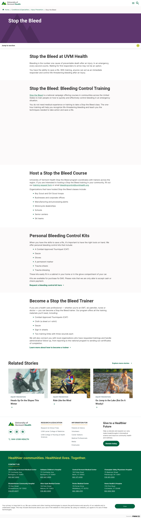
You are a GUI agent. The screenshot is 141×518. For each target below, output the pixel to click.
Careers (106, 2)
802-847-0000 (13, 490)
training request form (42, 198)
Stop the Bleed (36, 108)
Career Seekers (77, 447)
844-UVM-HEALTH (20, 452)
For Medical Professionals (82, 2)
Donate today (111, 456)
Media (74, 454)
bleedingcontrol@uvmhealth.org (74, 198)
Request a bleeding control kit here (46, 298)
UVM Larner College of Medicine (52, 444)
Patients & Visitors (105, 11)
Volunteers (75, 444)
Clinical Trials (65, 2)
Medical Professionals (79, 451)
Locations (90, 11)
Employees (76, 458)
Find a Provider (52, 11)
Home (7, 21)
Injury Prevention (37, 21)
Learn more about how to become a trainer (49, 360)
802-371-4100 (77, 490)
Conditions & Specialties (72, 11)
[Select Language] (118, 2)
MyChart (134, 2)
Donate (97, 2)
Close (125, 506)
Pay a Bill (53, 2)
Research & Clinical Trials (50, 441)
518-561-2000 (109, 490)
